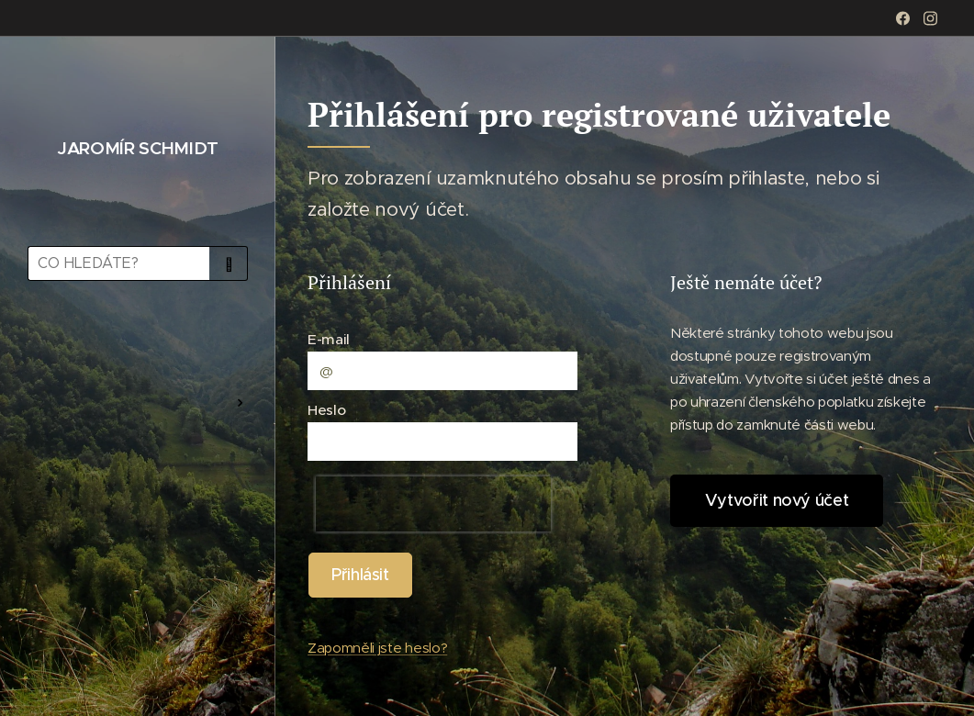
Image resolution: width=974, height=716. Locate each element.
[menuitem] (138, 348)
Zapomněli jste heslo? (377, 647)
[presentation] (433, 503)
